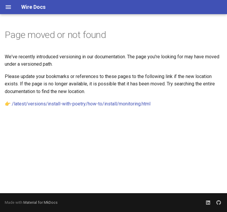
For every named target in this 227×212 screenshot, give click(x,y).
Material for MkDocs (40, 202)
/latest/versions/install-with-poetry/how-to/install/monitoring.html (81, 104)
